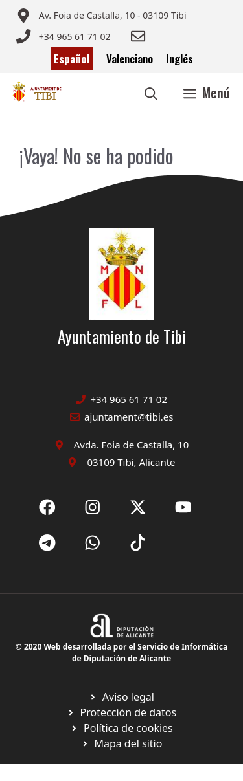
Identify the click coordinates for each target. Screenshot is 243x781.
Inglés (179, 58)
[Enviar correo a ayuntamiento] (101, 15)
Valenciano (129, 58)
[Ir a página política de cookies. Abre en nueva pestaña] (121, 712)
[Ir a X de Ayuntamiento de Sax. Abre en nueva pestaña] (92, 507)
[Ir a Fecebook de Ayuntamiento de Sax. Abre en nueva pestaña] (47, 507)
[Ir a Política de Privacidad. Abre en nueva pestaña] (121, 697)
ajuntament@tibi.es (128, 416)
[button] (151, 92)
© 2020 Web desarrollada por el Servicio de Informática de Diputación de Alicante (121, 652)
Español (72, 58)
